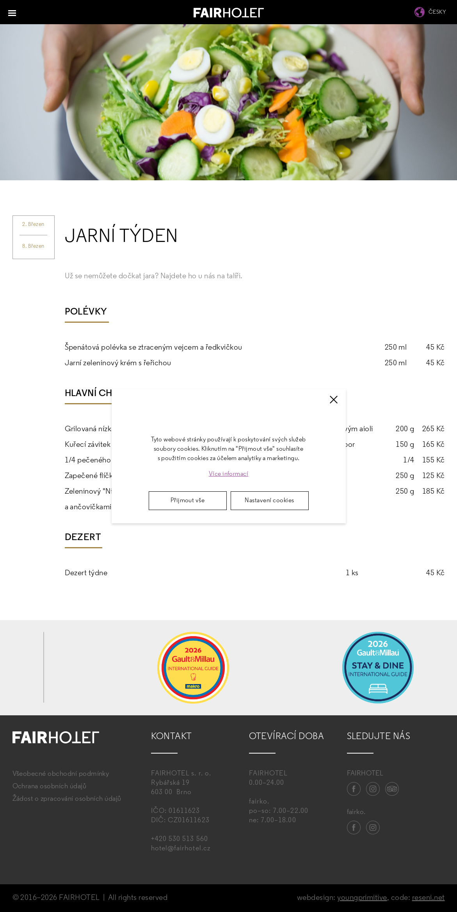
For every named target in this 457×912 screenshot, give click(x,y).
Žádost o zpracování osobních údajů (66, 799)
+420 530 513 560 (179, 839)
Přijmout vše (188, 501)
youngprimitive (362, 898)
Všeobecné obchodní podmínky (60, 774)
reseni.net (428, 898)
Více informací (229, 474)
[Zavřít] (334, 400)
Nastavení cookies (269, 501)
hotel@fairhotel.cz (180, 848)
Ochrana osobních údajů (49, 786)
